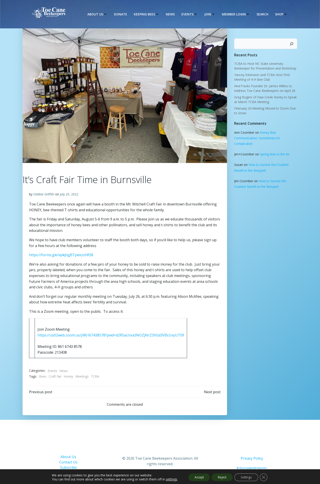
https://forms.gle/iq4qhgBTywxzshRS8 (61, 255)
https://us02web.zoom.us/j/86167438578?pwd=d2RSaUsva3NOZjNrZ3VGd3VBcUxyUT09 (111, 335)
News (170, 14)
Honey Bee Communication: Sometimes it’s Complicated (257, 137)
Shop (282, 14)
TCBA (95, 376)
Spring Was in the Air (274, 154)
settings (169, 479)
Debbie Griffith (43, 194)
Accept (197, 477)
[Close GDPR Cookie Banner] (266, 477)
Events (190, 14)
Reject (222, 477)
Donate (121, 14)
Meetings (82, 376)
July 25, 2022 (69, 194)
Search (263, 14)
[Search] (292, 43)
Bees (42, 376)
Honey (68, 376)
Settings (247, 477)
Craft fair (55, 376)
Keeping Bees (147, 14)
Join (210, 14)
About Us (98, 14)
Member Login (236, 14)
